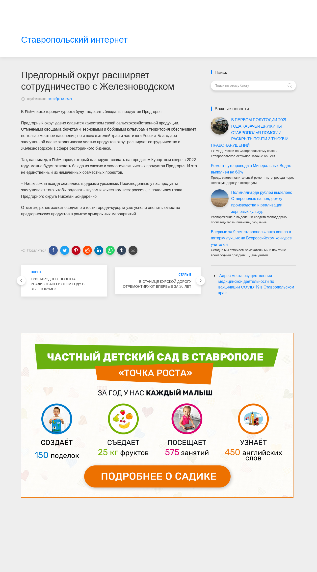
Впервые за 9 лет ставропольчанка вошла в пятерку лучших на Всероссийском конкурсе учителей (251, 238)
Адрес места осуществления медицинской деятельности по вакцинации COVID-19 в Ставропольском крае (256, 284)
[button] (53, 250)
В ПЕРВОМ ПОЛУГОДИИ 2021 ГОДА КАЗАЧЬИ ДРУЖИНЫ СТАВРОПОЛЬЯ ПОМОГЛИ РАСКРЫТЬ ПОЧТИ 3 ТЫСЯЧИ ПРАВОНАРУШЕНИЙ (250, 132)
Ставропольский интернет (74, 39)
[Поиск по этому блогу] (253, 85)
